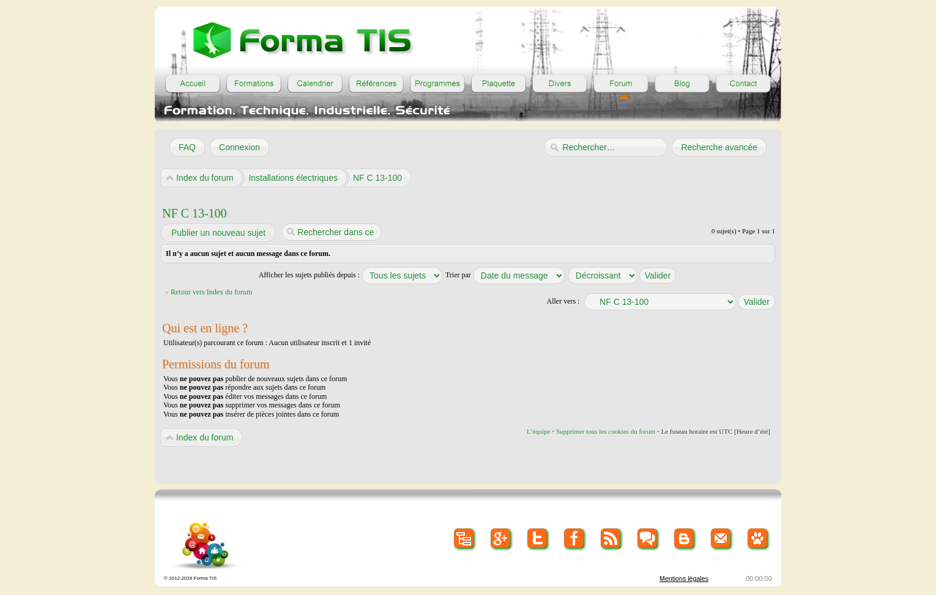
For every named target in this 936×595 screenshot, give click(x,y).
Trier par (505, 275)
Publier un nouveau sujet (218, 233)
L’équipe (539, 431)
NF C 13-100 (194, 213)
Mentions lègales (683, 578)
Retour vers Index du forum (211, 292)
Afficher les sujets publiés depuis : (350, 275)
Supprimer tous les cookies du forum (605, 431)
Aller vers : (562, 301)
